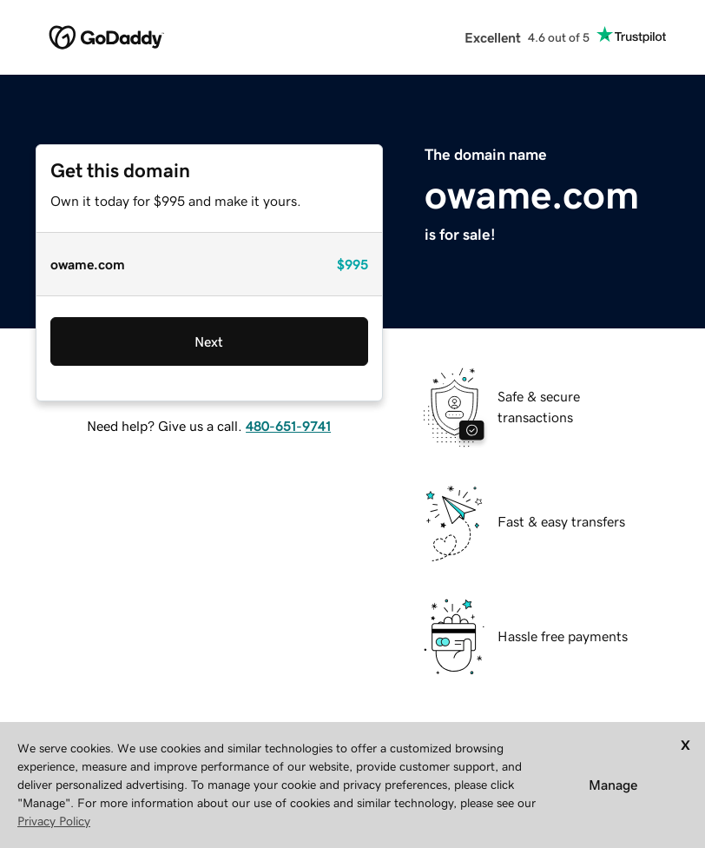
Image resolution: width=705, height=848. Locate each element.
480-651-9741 (288, 426)
